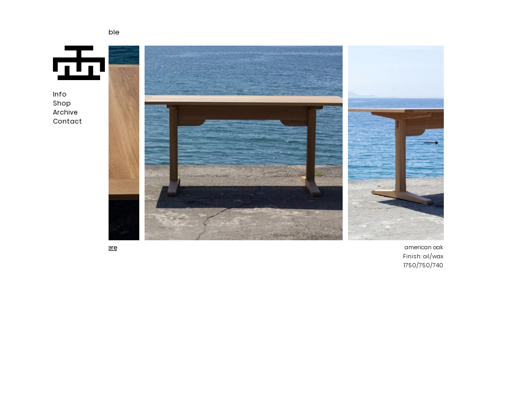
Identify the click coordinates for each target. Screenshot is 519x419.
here (110, 247)
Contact (67, 121)
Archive (65, 112)
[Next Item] (431, 143)
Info (60, 94)
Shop (62, 103)
